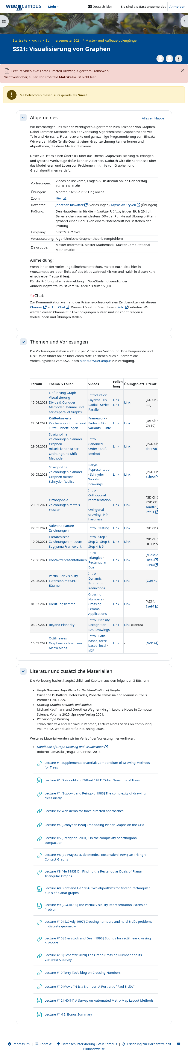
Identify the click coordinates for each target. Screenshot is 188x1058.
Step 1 (103, 537)
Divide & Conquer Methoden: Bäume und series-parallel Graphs (66, 407)
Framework (96, 418)
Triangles (95, 557)
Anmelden (177, 6)
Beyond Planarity (61, 624)
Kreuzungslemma (62, 604)
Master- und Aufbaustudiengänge (111, 40)
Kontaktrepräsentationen (68, 560)
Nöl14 (151, 643)
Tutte (107, 428)
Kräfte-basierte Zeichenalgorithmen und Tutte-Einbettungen (67, 423)
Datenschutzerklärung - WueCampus (87, 1044)
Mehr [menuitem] (52, 6)
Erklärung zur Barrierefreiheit (146, 1044)
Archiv (36, 40)
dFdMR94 (154, 555)
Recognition (97, 624)
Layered (94, 400)
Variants (94, 428)
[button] (101, 6)
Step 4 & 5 (96, 546)
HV (105, 400)
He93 (150, 560)
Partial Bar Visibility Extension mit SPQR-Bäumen (64, 581)
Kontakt (43, 1044)
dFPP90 (151, 448)
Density (104, 620)
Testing (103, 528)
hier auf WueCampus (95, 361)
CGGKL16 (154, 580)
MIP (91, 650)
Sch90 (150, 476)
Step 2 (93, 541)
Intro (92, 439)
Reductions (96, 588)
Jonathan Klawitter (69, 205)
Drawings (95, 484)
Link (116, 400)
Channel (36, 307)
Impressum (19, 1044)
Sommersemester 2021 (63, 40)
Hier (59, 198)
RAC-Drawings (99, 629)
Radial (93, 404)
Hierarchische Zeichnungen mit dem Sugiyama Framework (65, 542)
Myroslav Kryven (123, 205)
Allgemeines (44, 117)
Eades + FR (96, 423)
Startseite (20, 40)
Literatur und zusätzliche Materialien (71, 671)
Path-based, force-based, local (98, 641)
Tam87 (151, 507)
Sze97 (150, 606)
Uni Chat (58, 307)
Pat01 (150, 512)
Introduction (97, 395)
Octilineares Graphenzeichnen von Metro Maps (65, 643)
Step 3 (105, 541)
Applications (97, 613)
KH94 (150, 565)
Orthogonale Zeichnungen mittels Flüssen (64, 505)
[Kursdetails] (178, 58)
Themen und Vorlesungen (59, 342)
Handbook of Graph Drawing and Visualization (70, 747)
